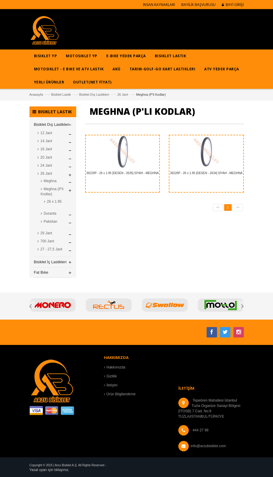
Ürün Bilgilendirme (121, 394)
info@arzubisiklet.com (208, 446)
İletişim (112, 385)
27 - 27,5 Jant (51, 249)
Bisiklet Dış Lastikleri (94, 94)
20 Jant (46, 157)
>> (238, 207)
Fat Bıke (41, 272)
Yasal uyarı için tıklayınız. (49, 470)
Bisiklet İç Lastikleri (50, 262)
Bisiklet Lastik (61, 94)
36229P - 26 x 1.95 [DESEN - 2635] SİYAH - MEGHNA (122, 173)
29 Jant (46, 233)
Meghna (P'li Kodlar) (52, 191)
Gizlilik (112, 376)
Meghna (50, 181)
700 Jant (47, 241)
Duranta (50, 213)
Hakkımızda (116, 367)
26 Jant (122, 94)
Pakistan (50, 221)
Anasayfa (36, 94)
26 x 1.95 (54, 201)
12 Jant (46, 133)
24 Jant (46, 165)
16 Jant (46, 149)
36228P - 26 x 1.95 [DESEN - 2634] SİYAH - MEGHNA (206, 173)
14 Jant (46, 141)
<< (218, 207)
